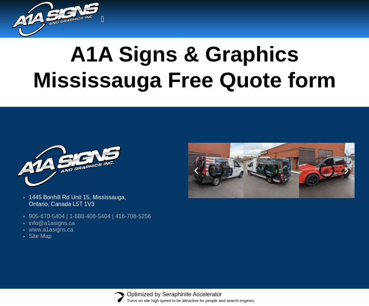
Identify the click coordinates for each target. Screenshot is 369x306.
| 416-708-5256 (131, 216)
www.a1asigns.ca (51, 230)
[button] (196, 170)
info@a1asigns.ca (52, 223)
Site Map (40, 236)
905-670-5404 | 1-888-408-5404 (70, 216)
